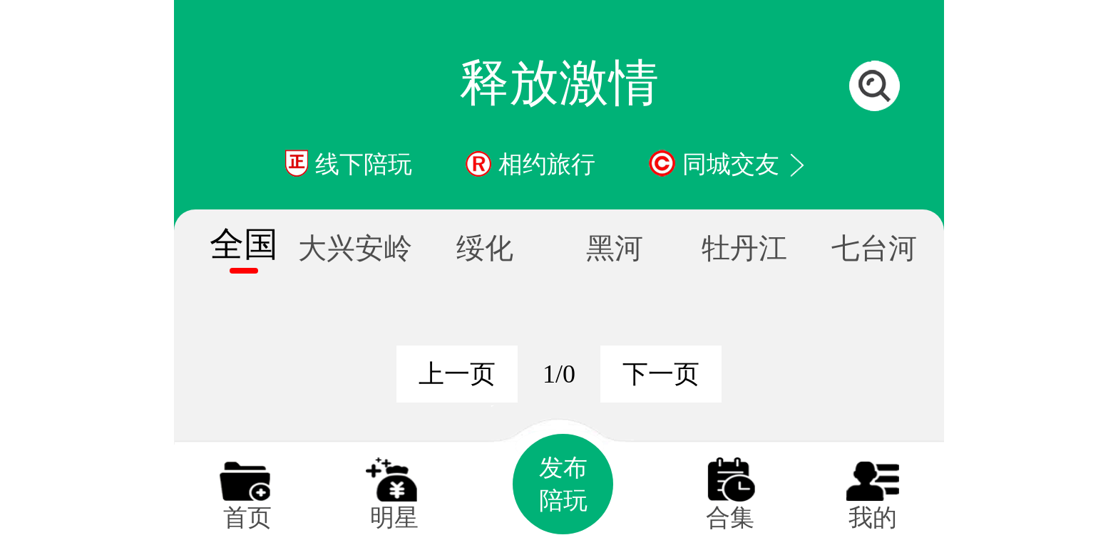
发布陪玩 (563, 484)
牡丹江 (744, 248)
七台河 (874, 248)
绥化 (484, 248)
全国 (244, 244)
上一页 (457, 374)
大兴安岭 (355, 248)
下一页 (660, 374)
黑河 (614, 248)
